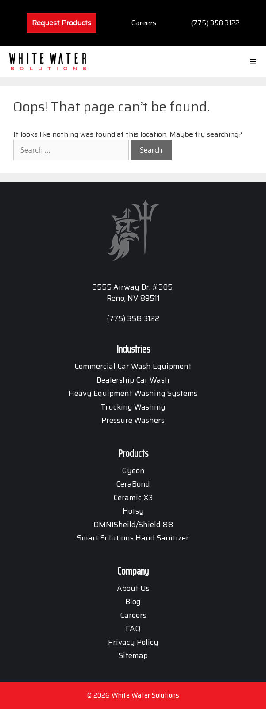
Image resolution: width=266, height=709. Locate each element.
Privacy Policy (133, 642)
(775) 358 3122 (215, 22)
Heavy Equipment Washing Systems (133, 393)
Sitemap (133, 655)
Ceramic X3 (133, 497)
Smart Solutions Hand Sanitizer (133, 538)
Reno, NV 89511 (133, 298)
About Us (133, 588)
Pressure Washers (133, 420)
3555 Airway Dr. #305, (133, 287)
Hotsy (133, 511)
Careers (143, 22)
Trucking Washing (133, 407)
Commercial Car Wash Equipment (133, 366)
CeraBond (133, 484)
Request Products (61, 22)
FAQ (133, 628)
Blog (133, 601)
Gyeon (133, 470)
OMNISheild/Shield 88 (133, 524)
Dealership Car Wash (133, 380)
